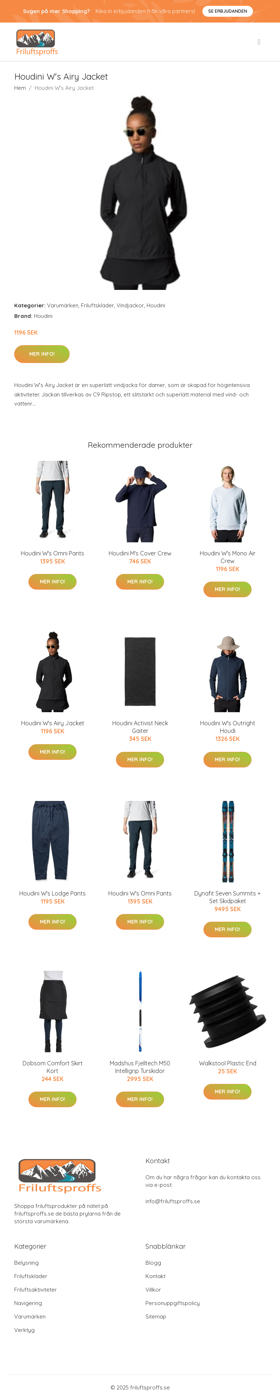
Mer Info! (42, 354)
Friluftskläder (97, 305)
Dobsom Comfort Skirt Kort (53, 1067)
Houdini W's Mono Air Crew (228, 557)
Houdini (156, 305)
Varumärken (62, 305)
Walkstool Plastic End (227, 1063)
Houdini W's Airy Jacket (52, 723)
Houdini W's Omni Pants (52, 553)
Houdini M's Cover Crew (140, 553)
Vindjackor (130, 305)
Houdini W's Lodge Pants (52, 893)
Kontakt (155, 1276)
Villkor (153, 1289)
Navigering (28, 1303)
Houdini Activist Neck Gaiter (140, 726)
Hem (20, 87)
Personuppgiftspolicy (172, 1303)
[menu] (259, 42)
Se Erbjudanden (227, 11)
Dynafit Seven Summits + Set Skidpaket (227, 897)
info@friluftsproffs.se (172, 1201)
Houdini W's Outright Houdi (227, 726)
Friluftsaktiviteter (35, 1289)
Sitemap (155, 1316)
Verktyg (24, 1330)
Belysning (26, 1262)
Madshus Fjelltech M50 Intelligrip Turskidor (140, 1067)
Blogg (153, 1262)
